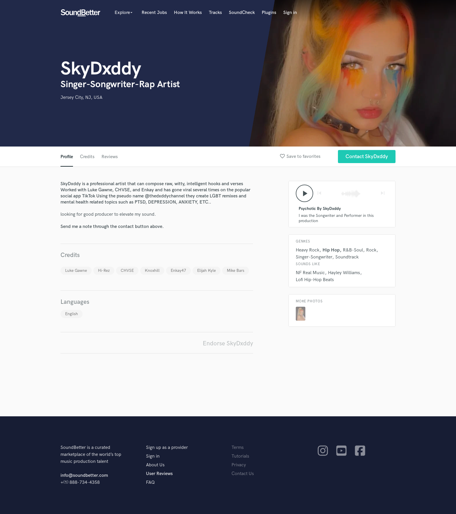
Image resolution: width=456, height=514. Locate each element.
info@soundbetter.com (84, 475)
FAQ (150, 482)
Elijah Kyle (206, 270)
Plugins (269, 12)
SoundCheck (242, 12)
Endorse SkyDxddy (228, 343)
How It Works (188, 12)
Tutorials (240, 456)
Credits (87, 157)
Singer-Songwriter (314, 257)
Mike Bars (235, 270)
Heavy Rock (307, 250)
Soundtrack (347, 257)
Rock (371, 250)
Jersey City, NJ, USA (81, 97)
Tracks (215, 12)
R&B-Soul (353, 250)
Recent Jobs (154, 12)
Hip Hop (331, 250)
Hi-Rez (104, 270)
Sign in (290, 12)
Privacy (238, 465)
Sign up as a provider (167, 447)
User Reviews (159, 473)
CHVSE (127, 270)
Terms (237, 447)
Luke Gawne (76, 270)
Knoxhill (152, 270)
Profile (66, 157)
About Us (155, 465)
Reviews (109, 157)
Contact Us (242, 473)
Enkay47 (178, 270)
